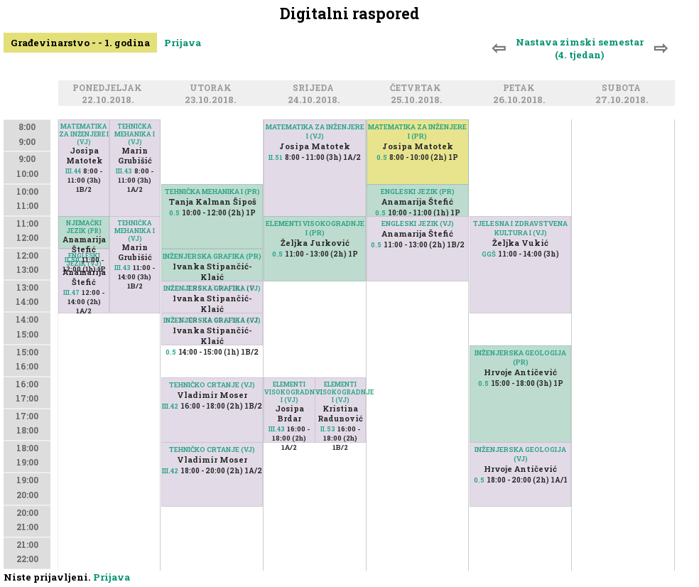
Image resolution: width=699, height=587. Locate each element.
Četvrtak (417, 88)
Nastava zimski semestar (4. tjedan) (580, 48)
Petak (521, 88)
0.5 (174, 212)
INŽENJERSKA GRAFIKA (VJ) (212, 288)
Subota (623, 88)
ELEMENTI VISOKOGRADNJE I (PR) (315, 228)
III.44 (73, 171)
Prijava (182, 42)
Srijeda (315, 88)
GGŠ (489, 254)
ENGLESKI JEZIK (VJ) (417, 223)
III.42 (170, 470)
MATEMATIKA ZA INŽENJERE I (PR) (417, 131)
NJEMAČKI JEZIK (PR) (84, 227)
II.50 (72, 260)
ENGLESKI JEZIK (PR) (418, 191)
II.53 (327, 429)
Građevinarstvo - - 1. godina (80, 42)
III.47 (71, 292)
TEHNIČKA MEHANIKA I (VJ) (134, 134)
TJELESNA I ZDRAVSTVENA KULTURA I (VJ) (520, 228)
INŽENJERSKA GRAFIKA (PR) (212, 256)
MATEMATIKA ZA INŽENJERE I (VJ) (84, 134)
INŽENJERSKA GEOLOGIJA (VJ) (520, 454)
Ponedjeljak (109, 88)
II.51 (276, 157)
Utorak (213, 88)
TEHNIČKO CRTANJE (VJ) (212, 449)
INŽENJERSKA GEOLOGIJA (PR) (520, 357)
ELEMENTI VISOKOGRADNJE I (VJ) (289, 392)
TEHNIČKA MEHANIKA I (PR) (212, 191)
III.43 (124, 171)
